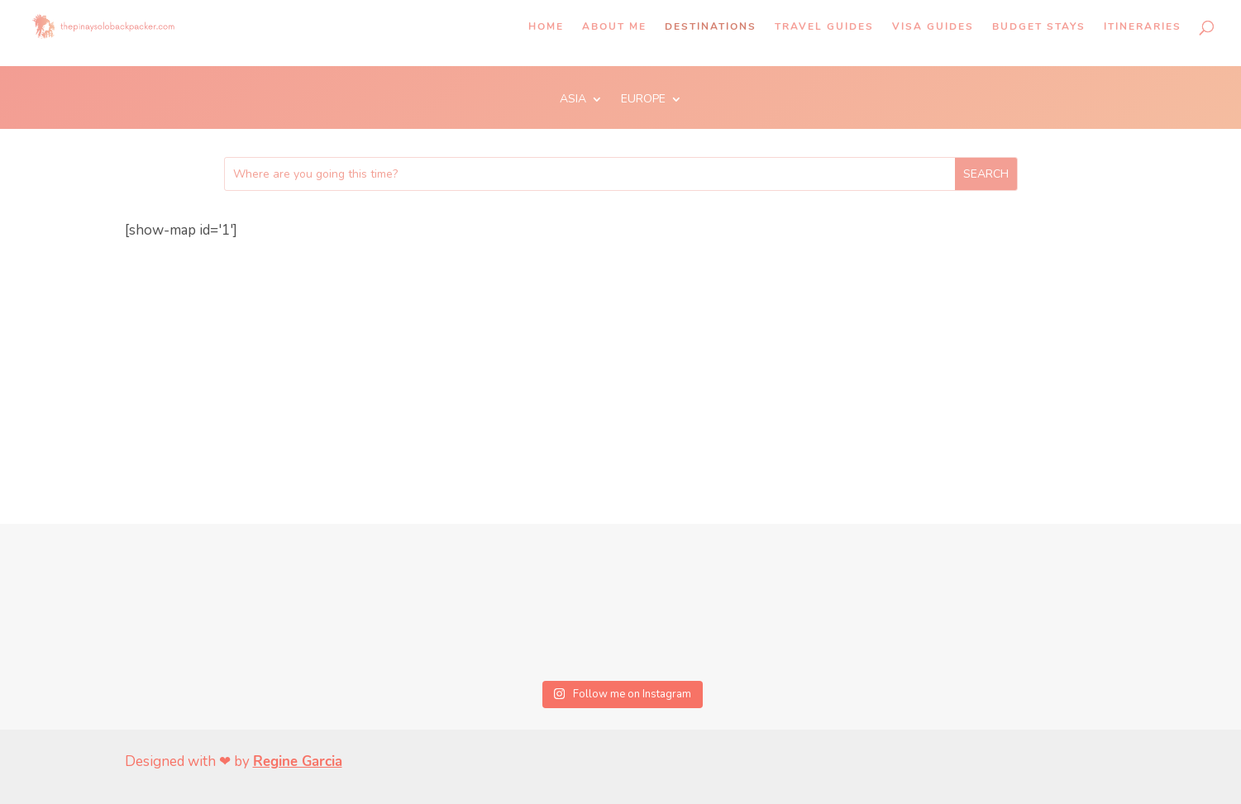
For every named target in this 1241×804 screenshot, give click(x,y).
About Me (614, 27)
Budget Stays (1039, 27)
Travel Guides (824, 27)
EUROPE (643, 100)
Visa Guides (933, 27)
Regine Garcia (297, 761)
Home (546, 27)
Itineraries (1142, 27)
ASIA (573, 100)
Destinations (711, 27)
